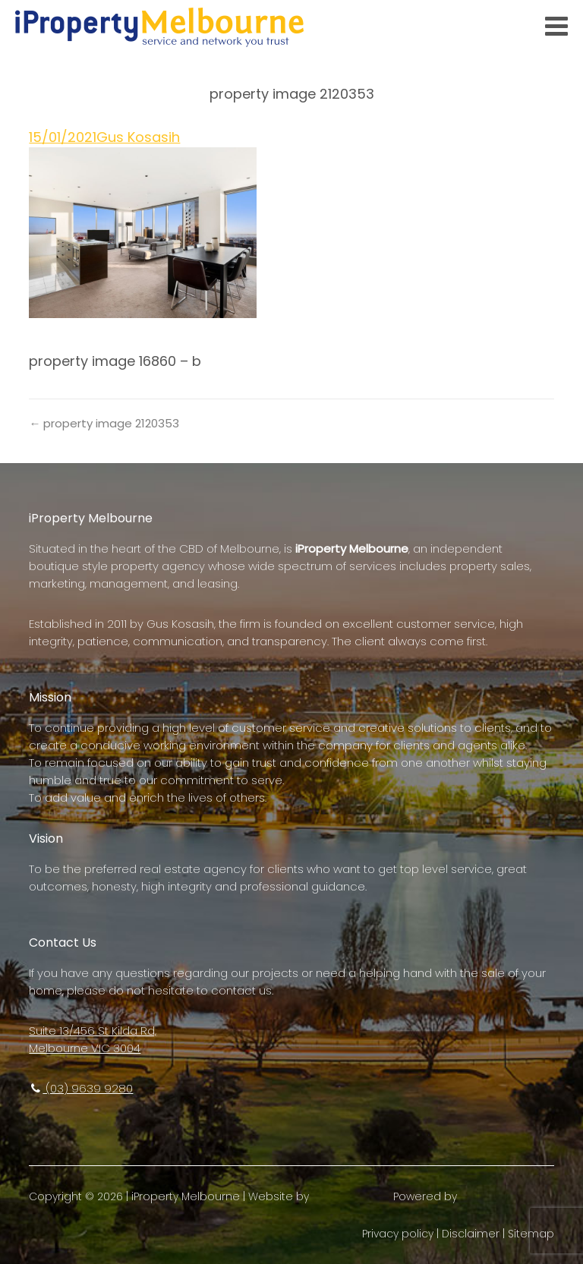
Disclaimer (470, 1233)
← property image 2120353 (104, 423)
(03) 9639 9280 (81, 1088)
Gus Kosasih (138, 137)
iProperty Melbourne (185, 1196)
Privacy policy (397, 1233)
